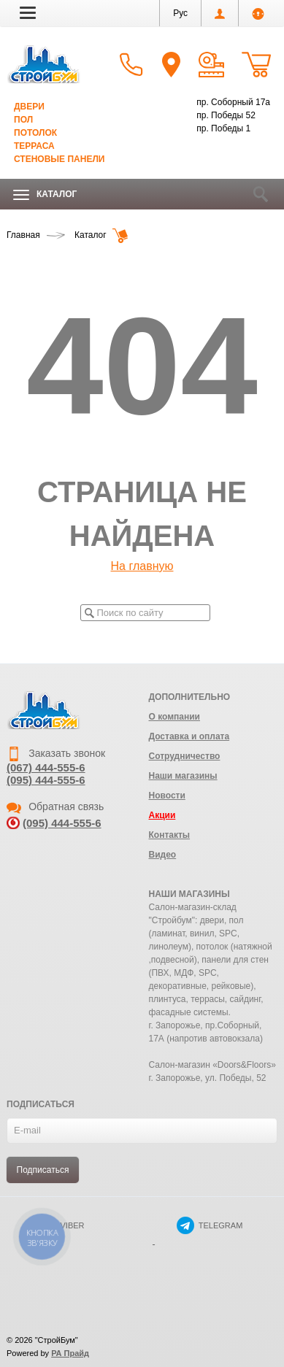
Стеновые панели (59, 159)
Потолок (35, 133)
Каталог (45, 194)
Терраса (34, 146)
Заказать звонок (56, 753)
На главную (142, 566)
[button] (28, 12)
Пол (23, 120)
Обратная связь (55, 806)
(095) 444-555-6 (46, 780)
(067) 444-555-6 (46, 767)
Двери (29, 106)
